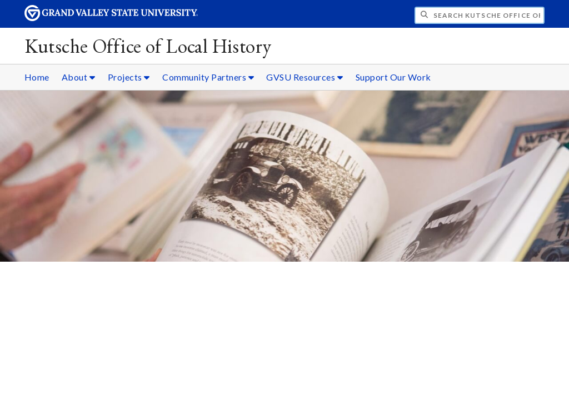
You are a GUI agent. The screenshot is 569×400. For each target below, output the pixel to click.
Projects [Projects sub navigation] (129, 77)
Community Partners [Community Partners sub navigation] (208, 77)
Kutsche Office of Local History (148, 45)
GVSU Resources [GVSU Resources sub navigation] (304, 77)
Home (36, 77)
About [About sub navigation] (79, 77)
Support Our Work (393, 77)
